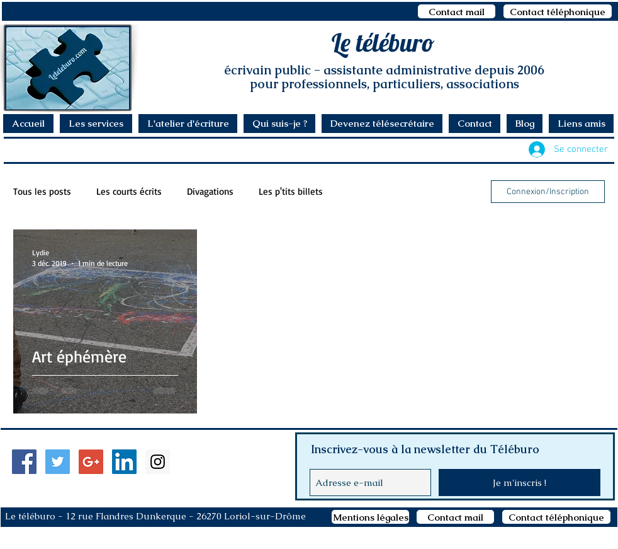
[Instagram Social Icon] (157, 461)
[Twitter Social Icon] (57, 461)
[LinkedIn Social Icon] (124, 461)
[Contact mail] (456, 11)
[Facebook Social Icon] (24, 461)
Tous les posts (42, 191)
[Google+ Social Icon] (91, 461)
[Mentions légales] (370, 517)
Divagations (210, 191)
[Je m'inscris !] (519, 482)
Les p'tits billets (291, 191)
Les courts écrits (129, 191)
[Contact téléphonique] (557, 11)
